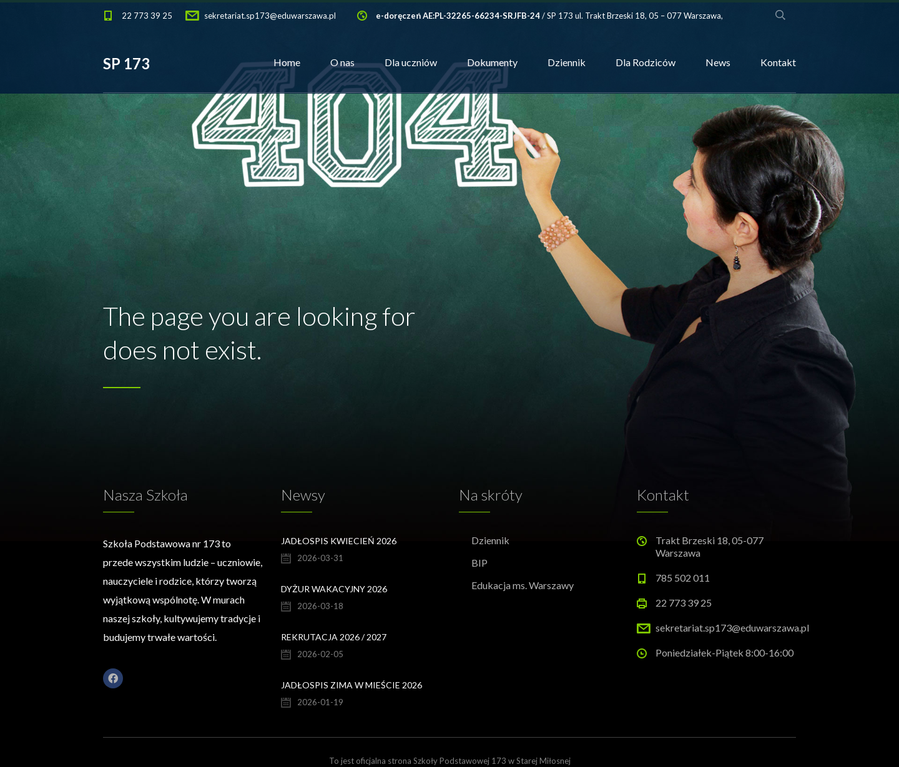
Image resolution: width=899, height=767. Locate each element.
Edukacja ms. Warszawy (522, 585)
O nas (342, 62)
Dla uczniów (411, 62)
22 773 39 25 (147, 16)
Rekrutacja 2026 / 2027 (333, 637)
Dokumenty (492, 62)
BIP (479, 563)
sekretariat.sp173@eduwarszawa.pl (270, 16)
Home (286, 62)
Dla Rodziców (645, 62)
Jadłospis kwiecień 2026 (338, 540)
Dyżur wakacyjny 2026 (334, 589)
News (717, 62)
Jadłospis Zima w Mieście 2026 (351, 685)
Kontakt (778, 62)
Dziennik (567, 62)
